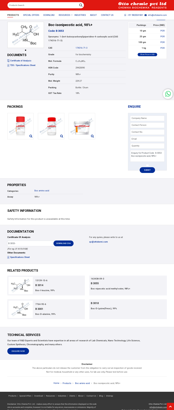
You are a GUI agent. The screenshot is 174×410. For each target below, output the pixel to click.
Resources (50, 396)
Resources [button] (64, 15)
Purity (51, 74)
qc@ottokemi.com (98, 242)
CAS (50, 48)
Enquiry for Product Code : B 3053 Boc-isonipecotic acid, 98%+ (147, 156)
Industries (80, 15)
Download (49, 15)
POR (163, 30)
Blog (101, 396)
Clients (72, 396)
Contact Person (139, 125)
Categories (12, 191)
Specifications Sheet (18, 257)
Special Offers (31, 15)
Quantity (135, 145)
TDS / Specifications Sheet (21, 65)
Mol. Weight (54, 81)
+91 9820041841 (133, 15)
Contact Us (107, 15)
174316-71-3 (81, 48)
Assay (10, 197)
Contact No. (137, 132)
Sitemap (109, 396)
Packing (52, 87)
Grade (51, 54)
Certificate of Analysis (19, 61)
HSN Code (53, 68)
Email (134, 139)
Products (13, 15)
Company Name (139, 118)
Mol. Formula (54, 61)
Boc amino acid (41, 190)
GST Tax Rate (54, 93)
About (93, 15)
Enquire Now (18, 351)
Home (56, 383)
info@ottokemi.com (156, 15)
